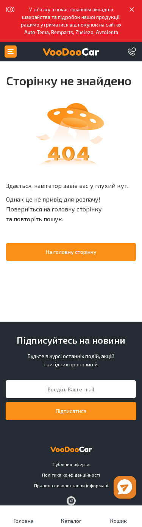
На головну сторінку (71, 252)
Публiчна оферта (71, 464)
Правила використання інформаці (71, 485)
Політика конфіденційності (71, 474)
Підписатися (71, 411)
